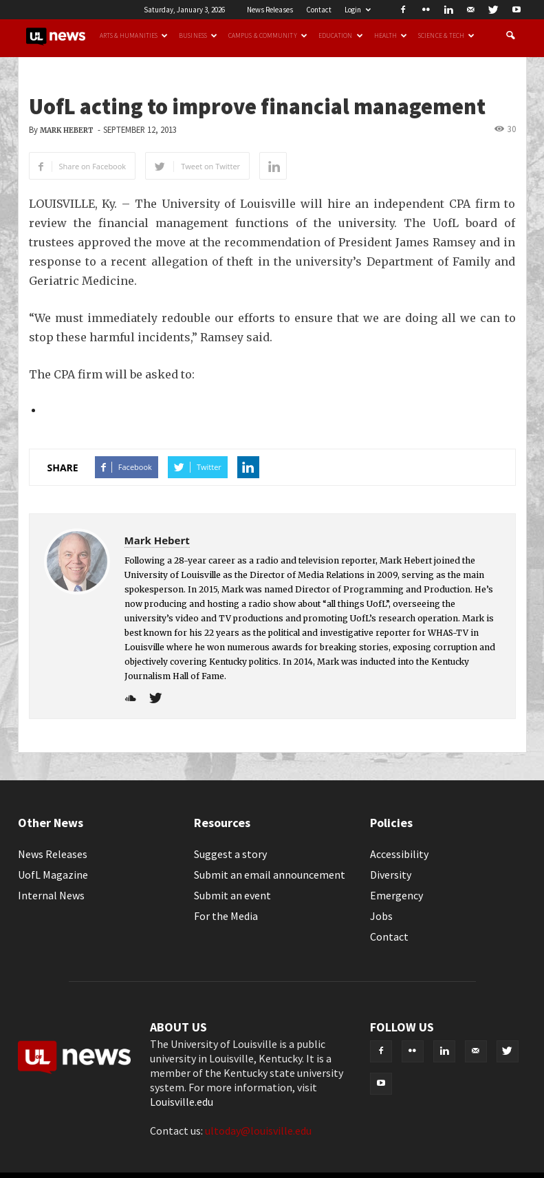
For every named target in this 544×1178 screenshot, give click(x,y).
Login (358, 9)
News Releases (270, 9)
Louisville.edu (181, 1102)
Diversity (390, 874)
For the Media (226, 916)
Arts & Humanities (134, 36)
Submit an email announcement (269, 874)
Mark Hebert (67, 130)
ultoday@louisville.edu (258, 1130)
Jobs (381, 916)
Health (391, 36)
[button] (510, 35)
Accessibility (399, 854)
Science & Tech (446, 36)
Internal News (51, 895)
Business (198, 36)
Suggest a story (230, 854)
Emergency (396, 895)
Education (340, 36)
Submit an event (232, 895)
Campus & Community (267, 36)
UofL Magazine (53, 874)
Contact (318, 9)
